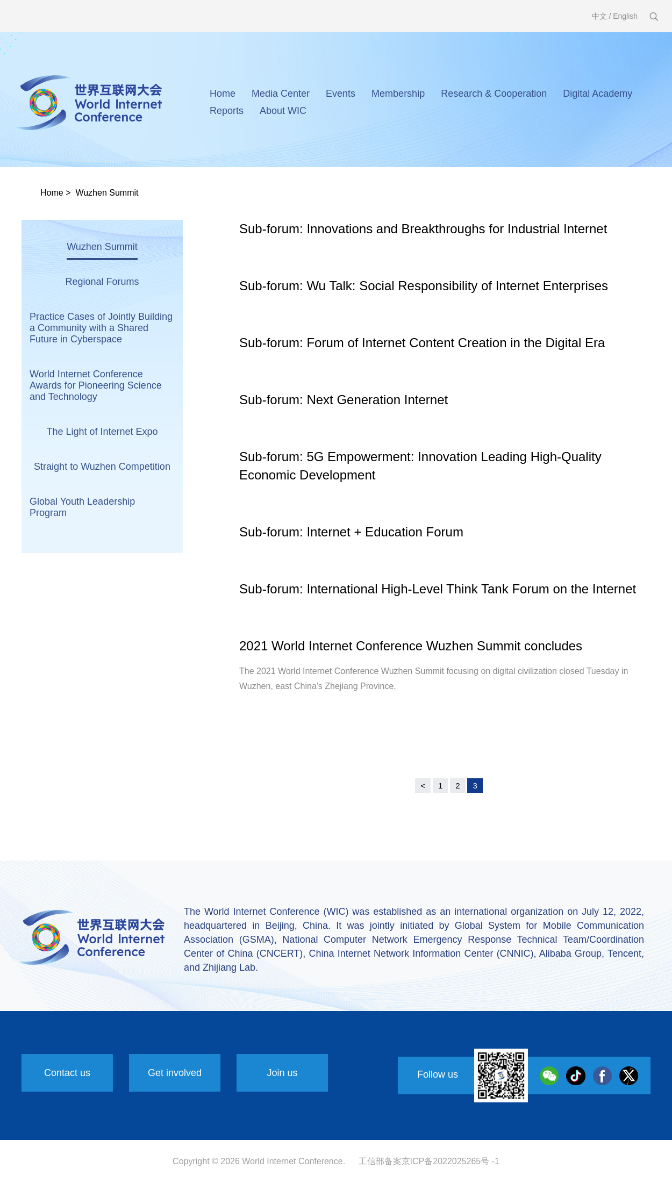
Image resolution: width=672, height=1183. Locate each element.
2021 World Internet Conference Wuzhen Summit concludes (410, 646)
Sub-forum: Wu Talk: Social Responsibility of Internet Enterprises (423, 285)
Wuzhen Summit (106, 192)
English (625, 16)
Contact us (67, 1072)
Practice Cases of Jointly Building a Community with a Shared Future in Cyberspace (101, 328)
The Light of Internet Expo (102, 431)
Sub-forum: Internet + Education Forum (351, 532)
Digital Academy (597, 93)
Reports (227, 110)
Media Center (281, 93)
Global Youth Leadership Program (82, 507)
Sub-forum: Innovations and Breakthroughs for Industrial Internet (423, 228)
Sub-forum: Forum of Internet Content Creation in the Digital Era (422, 342)
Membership (398, 93)
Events (340, 93)
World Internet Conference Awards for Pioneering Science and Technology (96, 385)
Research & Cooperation (494, 93)
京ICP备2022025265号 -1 (450, 1161)
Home (222, 93)
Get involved (175, 1072)
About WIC (283, 110)
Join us (282, 1072)
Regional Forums (102, 281)
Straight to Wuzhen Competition (102, 466)
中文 (599, 16)
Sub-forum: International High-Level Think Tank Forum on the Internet (437, 589)
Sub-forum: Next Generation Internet (343, 399)
